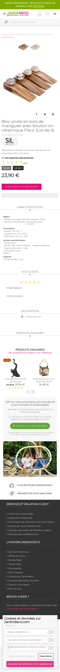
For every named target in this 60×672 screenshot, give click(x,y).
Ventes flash (15, 560)
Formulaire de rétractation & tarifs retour (31, 522)
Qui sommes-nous (18, 551)
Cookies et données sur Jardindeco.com (22, 620)
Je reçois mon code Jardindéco (30, 425)
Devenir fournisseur (19, 584)
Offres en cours (16, 555)
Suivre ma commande (20, 513)
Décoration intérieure (15, 34)
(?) (28, 632)
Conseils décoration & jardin (23, 580)
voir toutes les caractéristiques (17, 158)
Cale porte (8, 37)
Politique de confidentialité (23, 534)
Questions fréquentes (20, 517)
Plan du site (14, 588)
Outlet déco (15, 564)
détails (10, 625)
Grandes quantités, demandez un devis (29, 530)
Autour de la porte (41, 34)
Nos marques (15, 572)
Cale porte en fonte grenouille (15, 380)
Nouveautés (14, 568)
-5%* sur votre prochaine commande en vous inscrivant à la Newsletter (30, 403)
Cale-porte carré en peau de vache (44, 380)
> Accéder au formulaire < (22, 608)
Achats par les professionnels (24, 526)
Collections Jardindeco (21, 576)
